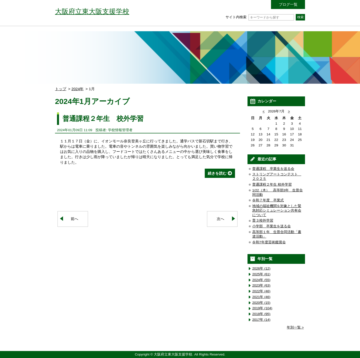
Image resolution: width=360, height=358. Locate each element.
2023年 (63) (261, 285)
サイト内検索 (259, 17)
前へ (74, 219)
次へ (220, 219)
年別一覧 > (295, 327)
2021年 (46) (261, 297)
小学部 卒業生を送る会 (271, 226)
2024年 (78, 89)
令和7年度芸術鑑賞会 (269, 242)
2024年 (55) (261, 280)
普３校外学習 (262, 220)
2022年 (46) (261, 291)
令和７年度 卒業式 (268, 200)
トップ (60, 89)
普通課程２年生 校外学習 (103, 118)
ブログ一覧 (288, 4)
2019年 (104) (262, 308)
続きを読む (217, 173)
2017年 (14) (261, 320)
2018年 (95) (261, 314)
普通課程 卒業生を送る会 (273, 169)
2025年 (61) (261, 274)
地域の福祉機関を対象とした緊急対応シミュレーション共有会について (276, 210)
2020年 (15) (261, 303)
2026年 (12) (261, 268)
